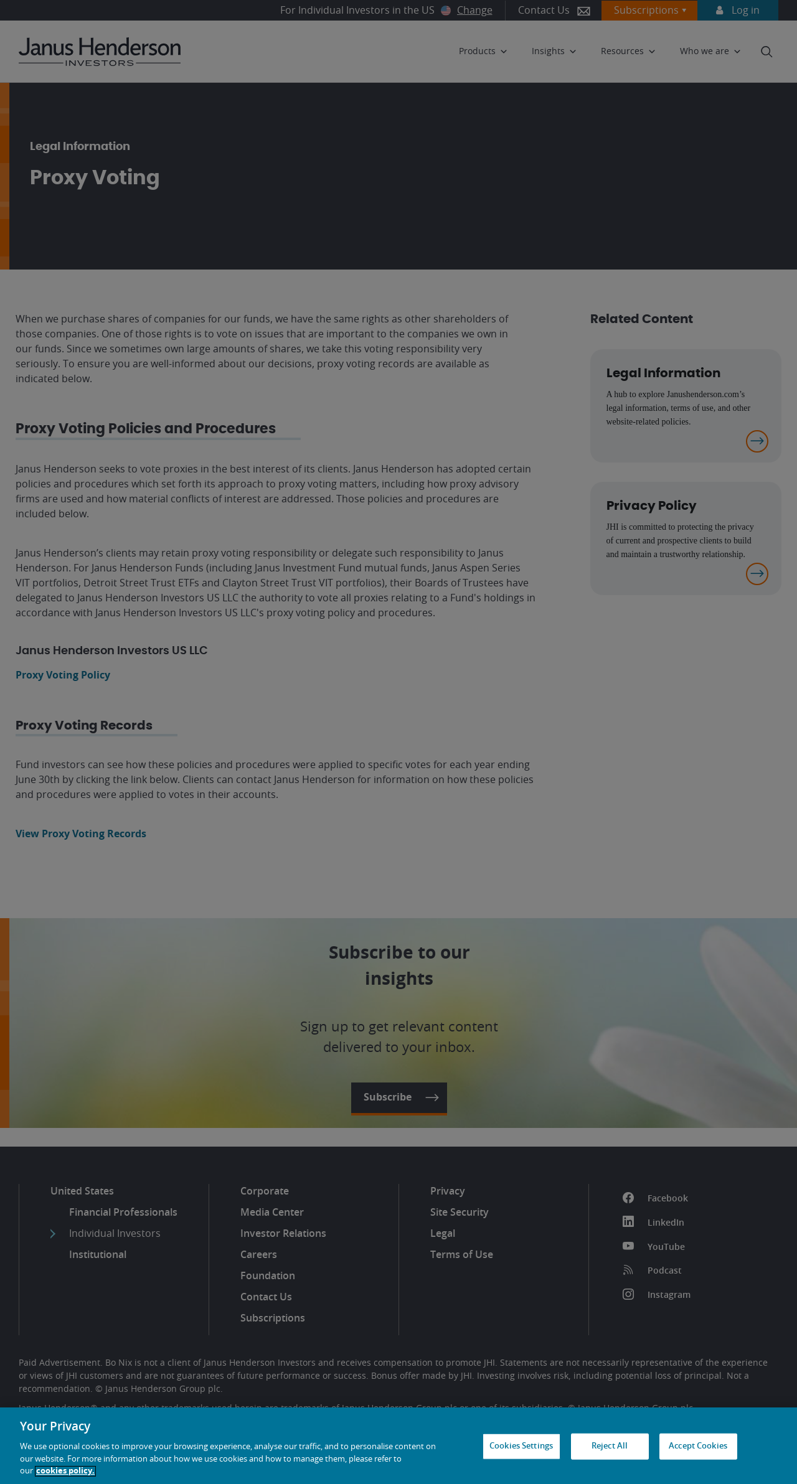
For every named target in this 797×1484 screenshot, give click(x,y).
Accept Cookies (698, 1446)
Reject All (610, 1446)
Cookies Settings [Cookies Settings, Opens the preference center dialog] (521, 1446)
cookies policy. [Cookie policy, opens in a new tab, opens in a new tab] (65, 1471)
